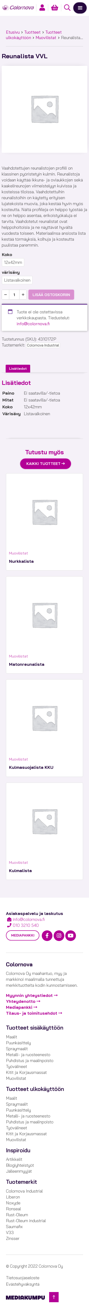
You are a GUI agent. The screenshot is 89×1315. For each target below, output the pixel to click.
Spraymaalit (17, 1048)
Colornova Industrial (43, 345)
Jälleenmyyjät (19, 1171)
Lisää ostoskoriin (51, 294)
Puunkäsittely (18, 1042)
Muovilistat (46, 37)
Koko (7, 254)
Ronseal (13, 1208)
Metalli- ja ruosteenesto (28, 1054)
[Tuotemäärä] (14, 294)
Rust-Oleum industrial (26, 1220)
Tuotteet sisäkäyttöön (34, 1028)
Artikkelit (14, 1159)
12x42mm (13, 262)
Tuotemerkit (21, 1182)
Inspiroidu (18, 1150)
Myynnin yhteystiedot (29, 995)
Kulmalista (20, 870)
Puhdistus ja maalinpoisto (29, 1060)
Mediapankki (22, 935)
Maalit (11, 1037)
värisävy (11, 272)
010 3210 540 (26, 925)
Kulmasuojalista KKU (31, 767)
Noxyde (13, 1203)
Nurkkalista (21, 561)
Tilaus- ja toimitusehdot (31, 1013)
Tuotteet (32, 32)
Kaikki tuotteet (43, 463)
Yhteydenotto (20, 1001)
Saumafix (14, 1226)
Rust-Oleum (17, 1214)
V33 (10, 1232)
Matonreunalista (26, 664)
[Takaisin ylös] (54, 1297)
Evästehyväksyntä (22, 1284)
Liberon (13, 1197)
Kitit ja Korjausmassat (26, 1072)
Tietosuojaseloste (22, 1277)
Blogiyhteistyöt (20, 1165)
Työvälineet (16, 1066)
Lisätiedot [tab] (18, 368)
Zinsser (12, 1238)
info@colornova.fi (33, 323)
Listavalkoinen (17, 280)
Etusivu (13, 32)
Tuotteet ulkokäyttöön (35, 1089)
